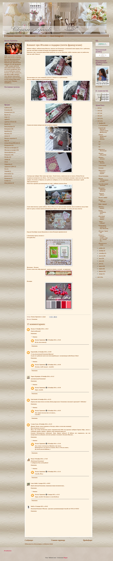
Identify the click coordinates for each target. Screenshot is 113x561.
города (6, 119)
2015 (98, 118)
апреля (101, 266)
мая (100, 263)
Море (5, 140)
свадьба (6, 159)
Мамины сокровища (9, 138)
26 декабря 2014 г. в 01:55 (44, 399)
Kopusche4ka (34, 351)
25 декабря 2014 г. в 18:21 (41, 328)
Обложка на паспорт (10, 150)
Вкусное (6, 114)
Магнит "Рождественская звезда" (103, 180)
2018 (98, 110)
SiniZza (33, 506)
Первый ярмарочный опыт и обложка (102, 137)
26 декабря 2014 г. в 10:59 (54, 410)
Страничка (7, 164)
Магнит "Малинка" (102, 200)
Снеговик (101, 168)
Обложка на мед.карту (10, 147)
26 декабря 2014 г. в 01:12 (47, 376)
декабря (101, 123)
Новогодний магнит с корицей (102, 218)
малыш (6, 136)
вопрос (6, 117)
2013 (98, 277)
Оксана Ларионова (40, 340)
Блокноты (34, 319)
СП (5, 162)
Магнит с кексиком (102, 158)
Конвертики (7, 129)
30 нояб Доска (7, 550)
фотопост (7, 176)
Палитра (29, 281)
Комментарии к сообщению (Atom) (43, 544)
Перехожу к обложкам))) (102, 150)
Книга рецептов (8, 126)
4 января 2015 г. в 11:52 (54, 494)
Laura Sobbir (34, 483)
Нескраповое (7, 145)
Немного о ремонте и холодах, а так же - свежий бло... (103, 238)
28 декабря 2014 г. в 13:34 (54, 443)
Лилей (54, 176)
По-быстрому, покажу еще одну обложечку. (103, 227)
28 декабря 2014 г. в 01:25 (45, 424)
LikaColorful (34, 399)
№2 (99, 146)
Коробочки (7, 131)
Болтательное (8, 112)
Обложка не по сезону (103, 244)
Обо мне (42, 36)
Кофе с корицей (103, 204)
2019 (98, 108)
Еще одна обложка (101, 162)
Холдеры (6, 180)
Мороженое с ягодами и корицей (102, 172)
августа (101, 256)
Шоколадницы (8, 183)
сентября (101, 253)
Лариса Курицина (36, 376)
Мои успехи (30, 36)
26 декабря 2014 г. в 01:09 (44, 351)
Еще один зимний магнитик (103, 184)
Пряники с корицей (101, 207)
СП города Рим (31, 237)
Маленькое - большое (33, 267)
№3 (99, 144)
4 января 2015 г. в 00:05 (44, 483)
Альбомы (6, 107)
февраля (101, 271)
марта (101, 268)
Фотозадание (8, 173)
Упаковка (6, 171)
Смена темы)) (102, 165)
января (101, 274)
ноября (101, 248)
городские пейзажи (9, 121)
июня (100, 261)
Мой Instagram (57, 36)
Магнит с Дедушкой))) (102, 154)
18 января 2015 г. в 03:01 (41, 506)
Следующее (29, 540)
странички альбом (9, 166)
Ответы (35, 337)
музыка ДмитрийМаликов (11, 143)
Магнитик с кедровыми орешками (102, 189)
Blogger (65, 557)
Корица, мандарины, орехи (102, 212)
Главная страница (14, 36)
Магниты (7, 133)
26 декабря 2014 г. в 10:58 (54, 364)
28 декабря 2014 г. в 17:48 (40, 458)
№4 (99, 141)
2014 (98, 121)
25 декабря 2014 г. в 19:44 (54, 340)
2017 (98, 113)
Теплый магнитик (103, 176)
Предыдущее (87, 540)
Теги (5, 169)
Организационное (9, 152)
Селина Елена (34, 424)
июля (100, 258)
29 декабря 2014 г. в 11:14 (54, 471)
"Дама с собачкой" (102, 222)
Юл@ (32, 458)
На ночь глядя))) (103, 197)
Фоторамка (7, 178)
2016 (98, 115)
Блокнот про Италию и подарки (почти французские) (103, 130)
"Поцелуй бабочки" (102, 194)
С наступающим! (103, 125)
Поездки (6, 157)
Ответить (34, 333)
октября (101, 250)
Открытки (7, 154)
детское (6, 124)
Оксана (33, 328)
